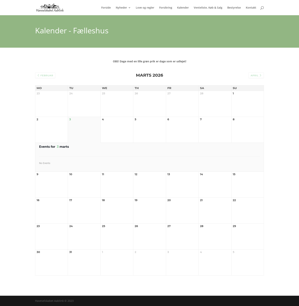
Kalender (183, 7)
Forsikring (165, 7)
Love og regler (145, 7)
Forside (106, 7)
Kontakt (251, 7)
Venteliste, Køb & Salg (208, 7)
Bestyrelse (234, 7)
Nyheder (121, 7)
